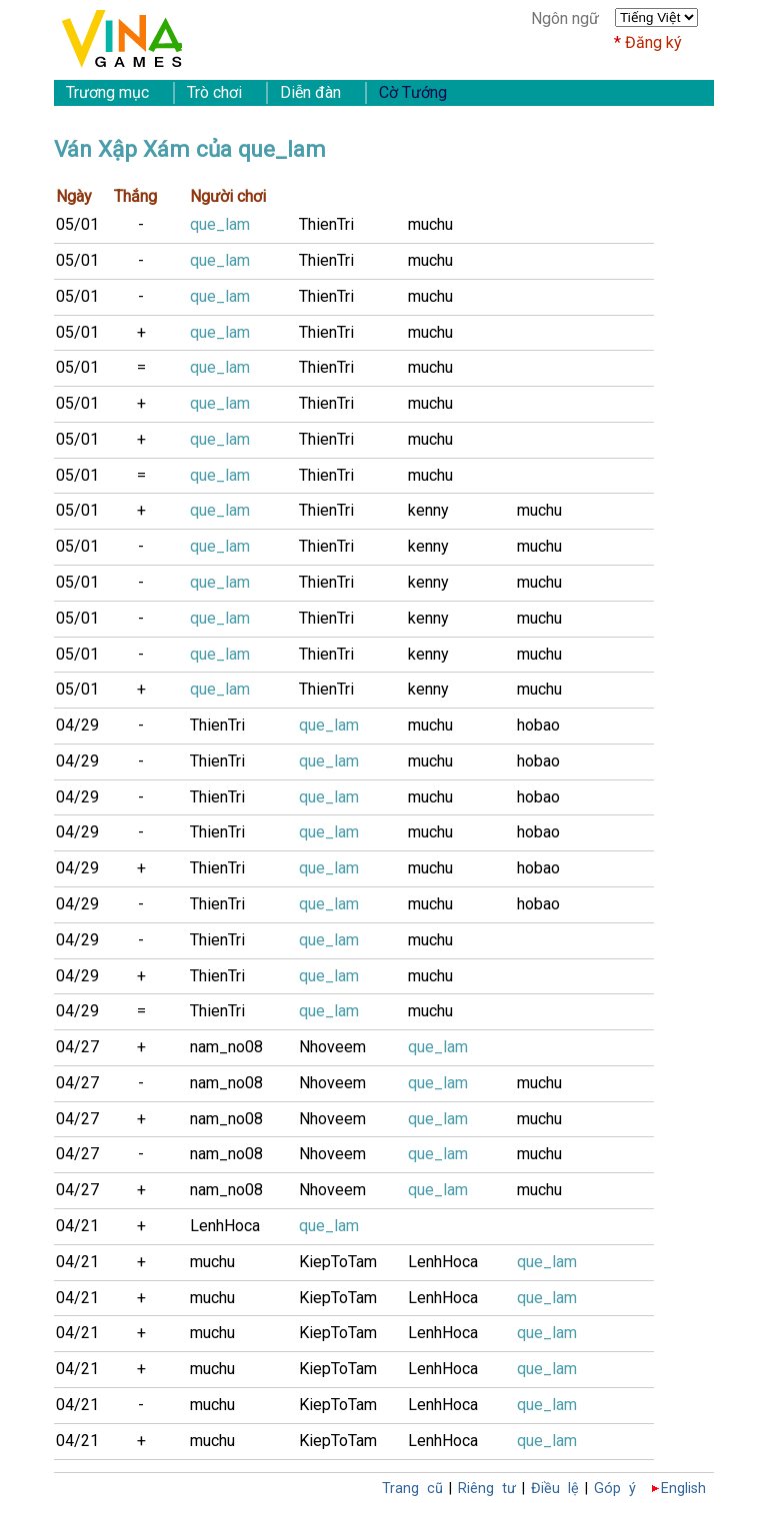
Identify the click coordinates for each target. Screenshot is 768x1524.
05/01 (77, 224)
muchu (430, 224)
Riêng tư (487, 1488)
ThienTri (326, 224)
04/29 (77, 725)
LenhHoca (225, 1225)
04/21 (77, 1225)
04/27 (77, 1046)
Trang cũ (412, 1488)
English (683, 1488)
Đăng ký (653, 42)
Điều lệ (555, 1488)
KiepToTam (338, 1261)
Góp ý (615, 1488)
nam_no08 (226, 1046)
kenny (428, 510)
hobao (538, 725)
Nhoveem (332, 1046)
